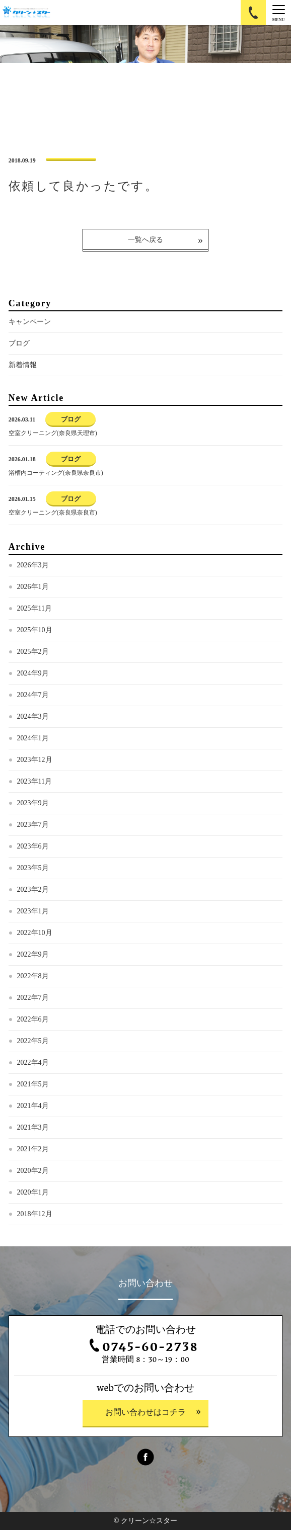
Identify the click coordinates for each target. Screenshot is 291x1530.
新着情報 (23, 365)
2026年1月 (33, 586)
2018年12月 (34, 1214)
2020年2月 (33, 1170)
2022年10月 (34, 933)
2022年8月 (33, 976)
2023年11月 (34, 781)
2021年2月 (33, 1149)
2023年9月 (33, 803)
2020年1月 (33, 1192)
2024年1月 (33, 738)
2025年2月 (33, 651)
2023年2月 (33, 889)
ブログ (19, 343)
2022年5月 (33, 1041)
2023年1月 (33, 911)
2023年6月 (33, 846)
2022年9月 (33, 954)
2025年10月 (34, 630)
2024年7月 (33, 695)
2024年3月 (33, 716)
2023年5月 (33, 868)
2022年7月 (33, 997)
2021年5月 (33, 1084)
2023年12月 (34, 759)
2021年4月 (33, 1106)
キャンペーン (30, 321)
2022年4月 (33, 1062)
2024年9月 (33, 673)
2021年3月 (33, 1127)
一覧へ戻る (145, 239)
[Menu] (278, 13)
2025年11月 (34, 608)
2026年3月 (33, 565)
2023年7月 (33, 824)
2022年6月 (33, 1019)
